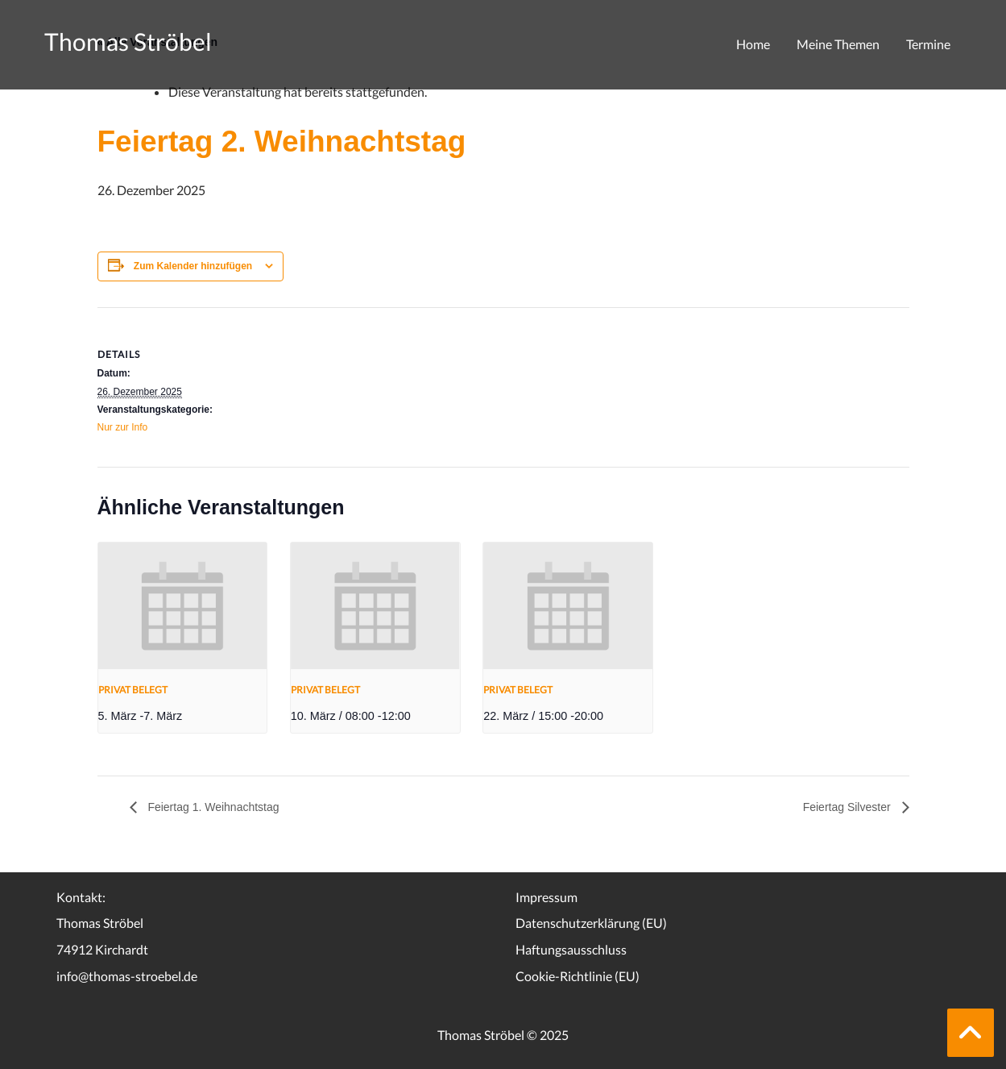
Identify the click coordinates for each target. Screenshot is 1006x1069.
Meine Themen (838, 44)
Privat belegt (133, 690)
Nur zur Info (122, 427)
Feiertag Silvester (848, 807)
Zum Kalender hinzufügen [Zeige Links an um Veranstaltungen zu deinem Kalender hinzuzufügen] (193, 266)
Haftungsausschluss (571, 949)
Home (753, 44)
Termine (928, 44)
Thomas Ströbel (128, 41)
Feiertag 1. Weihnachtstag (212, 807)
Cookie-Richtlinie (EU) (577, 976)
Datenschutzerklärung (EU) (591, 922)
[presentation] (182, 606)
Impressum (546, 897)
